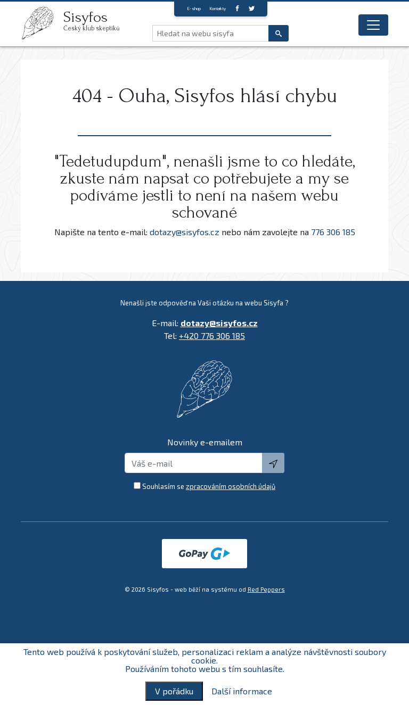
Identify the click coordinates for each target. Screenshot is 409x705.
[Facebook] (237, 8)
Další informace (241, 691)
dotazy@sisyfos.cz (184, 232)
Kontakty (217, 8)
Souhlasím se (208, 486)
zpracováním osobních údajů (230, 486)
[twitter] (251, 8)
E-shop (194, 8)
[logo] (42, 23)
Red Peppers (266, 589)
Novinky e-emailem (204, 442)
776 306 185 (333, 232)
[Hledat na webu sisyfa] (210, 33)
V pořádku (174, 691)
